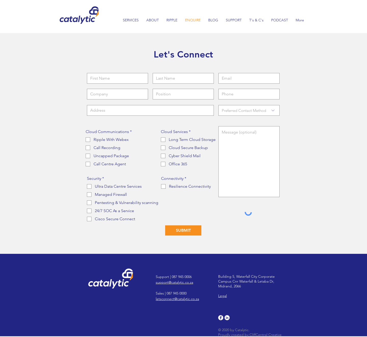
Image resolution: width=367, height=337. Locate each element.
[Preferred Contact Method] (249, 110)
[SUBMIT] (183, 230)
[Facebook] (220, 317)
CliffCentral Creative (266, 334)
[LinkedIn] (227, 317)
